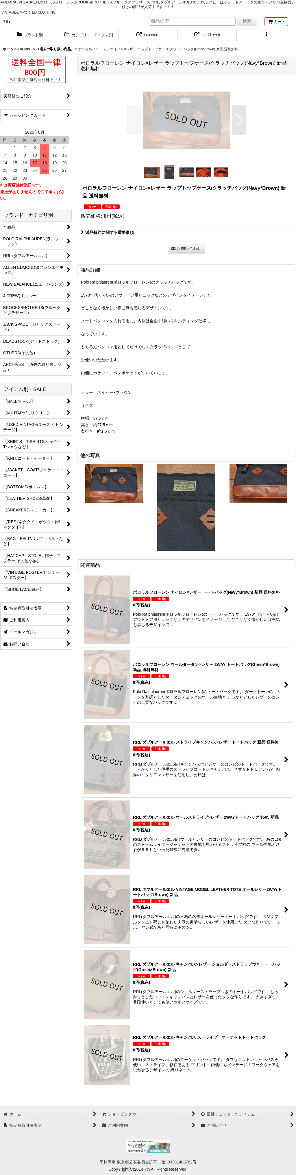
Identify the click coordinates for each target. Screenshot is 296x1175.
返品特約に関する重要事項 (107, 232)
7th (6, 21)
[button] (266, 35)
